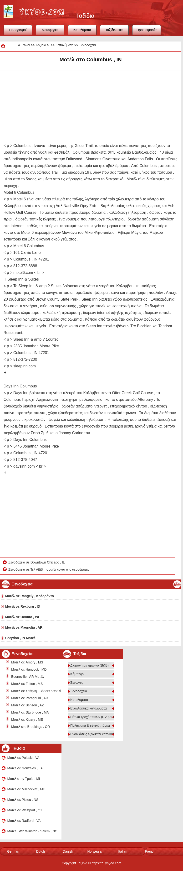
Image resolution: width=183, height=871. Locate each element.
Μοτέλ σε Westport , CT (24, 810)
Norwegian (95, 851)
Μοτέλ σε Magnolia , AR (23, 627)
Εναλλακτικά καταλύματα (88, 708)
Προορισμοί (17, 30)
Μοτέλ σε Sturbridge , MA (30, 712)
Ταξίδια (41, 45)
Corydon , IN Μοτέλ (20, 638)
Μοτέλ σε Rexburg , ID (22, 606)
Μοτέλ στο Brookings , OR (30, 727)
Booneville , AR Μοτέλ (27, 676)
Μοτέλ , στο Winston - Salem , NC (32, 831)
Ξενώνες (76, 682)
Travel (25, 45)
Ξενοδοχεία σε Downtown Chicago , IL (37, 562)
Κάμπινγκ (77, 674)
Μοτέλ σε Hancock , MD (29, 669)
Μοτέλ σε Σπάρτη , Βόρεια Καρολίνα (37, 691)
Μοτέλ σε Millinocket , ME (26, 789)
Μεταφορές (50, 30)
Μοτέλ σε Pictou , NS (23, 800)
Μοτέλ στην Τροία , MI (23, 779)
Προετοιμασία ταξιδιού (147, 31)
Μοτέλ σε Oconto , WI (22, 617)
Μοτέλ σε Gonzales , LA (25, 768)
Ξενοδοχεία (87, 45)
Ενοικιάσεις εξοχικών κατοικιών (93, 734)
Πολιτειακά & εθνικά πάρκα (90, 725)
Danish (68, 851)
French (150, 851)
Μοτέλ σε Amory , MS (27, 662)
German (13, 851)
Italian (122, 851)
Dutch (40, 851)
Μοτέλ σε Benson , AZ (27, 705)
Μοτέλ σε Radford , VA (24, 821)
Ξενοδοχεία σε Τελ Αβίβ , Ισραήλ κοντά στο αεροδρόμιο (49, 569)
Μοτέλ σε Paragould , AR (29, 698)
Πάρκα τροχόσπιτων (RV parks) (93, 717)
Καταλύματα (82, 30)
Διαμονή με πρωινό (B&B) (89, 665)
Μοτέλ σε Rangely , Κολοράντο (29, 596)
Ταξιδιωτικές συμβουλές (114, 31)
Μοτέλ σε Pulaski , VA (23, 758)
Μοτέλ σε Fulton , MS (27, 684)
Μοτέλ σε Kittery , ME (27, 719)
